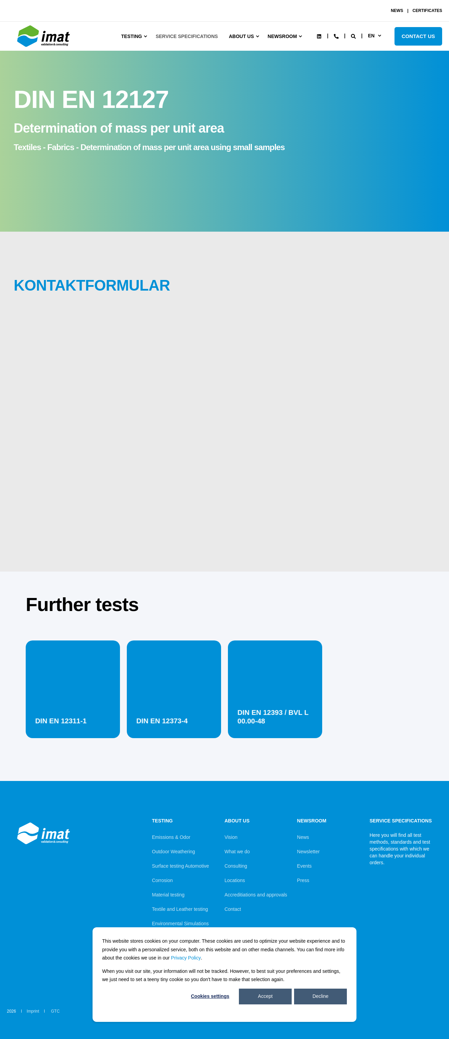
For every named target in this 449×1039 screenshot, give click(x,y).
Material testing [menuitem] (168, 894)
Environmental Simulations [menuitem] (180, 923)
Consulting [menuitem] (235, 866)
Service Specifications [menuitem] (187, 36)
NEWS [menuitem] (397, 11)
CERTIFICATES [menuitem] (427, 11)
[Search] (354, 35)
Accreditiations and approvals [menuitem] (255, 894)
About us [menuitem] (241, 36)
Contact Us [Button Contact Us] (418, 36)
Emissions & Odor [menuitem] (171, 837)
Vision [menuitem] (231, 837)
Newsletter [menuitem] (308, 851)
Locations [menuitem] (234, 880)
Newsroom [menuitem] (282, 36)
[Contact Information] (336, 36)
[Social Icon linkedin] (319, 36)
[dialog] (224, 974)
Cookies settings (210, 996)
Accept (265, 996)
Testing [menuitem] (131, 36)
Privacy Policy (186, 958)
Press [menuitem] (303, 880)
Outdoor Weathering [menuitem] (173, 851)
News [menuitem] (303, 837)
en (371, 35)
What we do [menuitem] (237, 851)
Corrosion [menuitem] (162, 880)
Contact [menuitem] (232, 909)
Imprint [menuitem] (33, 1011)
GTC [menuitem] (55, 1011)
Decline (321, 996)
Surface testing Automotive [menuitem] (180, 866)
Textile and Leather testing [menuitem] (180, 909)
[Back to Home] (44, 47)
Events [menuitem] (304, 866)
